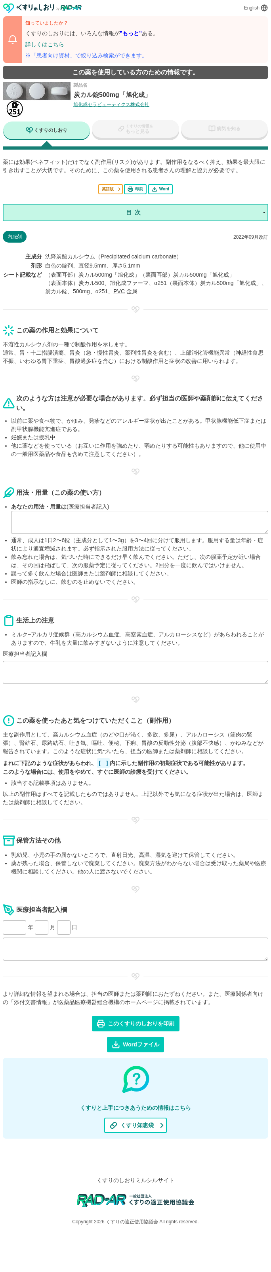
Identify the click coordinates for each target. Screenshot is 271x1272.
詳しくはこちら (44, 44)
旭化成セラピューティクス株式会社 (111, 104)
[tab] (46, 131)
